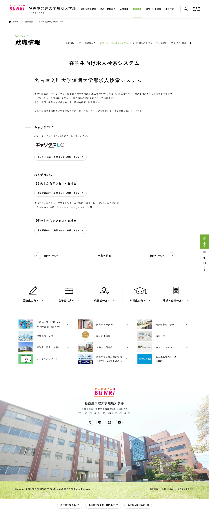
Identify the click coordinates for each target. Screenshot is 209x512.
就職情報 (137, 9)
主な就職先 (161, 43)
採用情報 (154, 489)
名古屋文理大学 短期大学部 (53, 8)
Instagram (109, 422)
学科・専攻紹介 (108, 9)
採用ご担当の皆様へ (142, 43)
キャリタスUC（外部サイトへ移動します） (59, 157)
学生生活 (169, 9)
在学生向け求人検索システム (114, 43)
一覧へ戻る (104, 255)
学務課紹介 (90, 43)
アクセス (204, 270)
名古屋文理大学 (68, 505)
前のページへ (47, 255)
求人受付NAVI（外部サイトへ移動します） (59, 193)
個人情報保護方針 (186, 489)
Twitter (90, 422)
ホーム (16, 22)
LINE (99, 422)
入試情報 (124, 9)
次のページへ (162, 255)
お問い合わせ (168, 489)
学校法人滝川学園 (136, 505)
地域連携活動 (204, 255)
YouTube (119, 422)
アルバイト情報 (179, 43)
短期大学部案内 (88, 9)
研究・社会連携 (153, 9)
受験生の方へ (204, 243)
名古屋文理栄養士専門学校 (102, 505)
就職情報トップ (73, 43)
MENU (196, 9)
